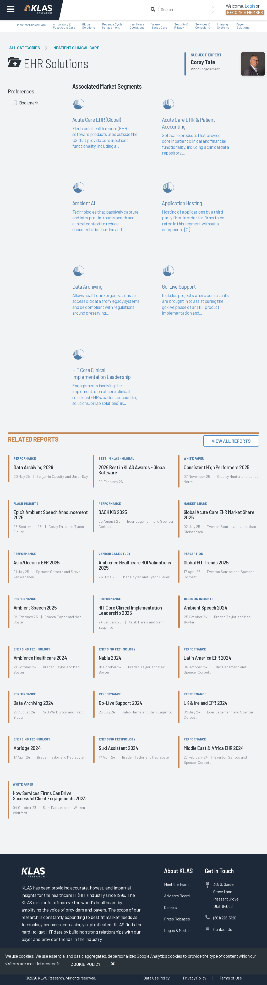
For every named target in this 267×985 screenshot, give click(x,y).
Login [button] (250, 5)
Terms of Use (231, 977)
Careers (170, 907)
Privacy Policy (194, 977)
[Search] (186, 9)
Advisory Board (176, 895)
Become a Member (245, 12)
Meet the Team (176, 884)
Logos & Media (176, 930)
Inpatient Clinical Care (75, 47)
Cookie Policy (85, 964)
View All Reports (231, 440)
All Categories (24, 47)
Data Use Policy (156, 977)
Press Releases (177, 918)
